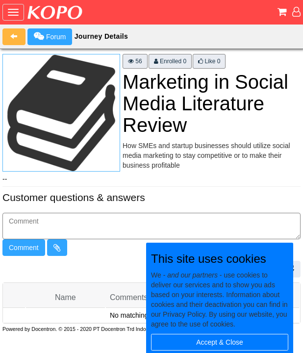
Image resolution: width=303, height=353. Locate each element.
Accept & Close (219, 342)
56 (135, 61)
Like (209, 61)
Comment (24, 248)
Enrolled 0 (170, 61)
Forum (50, 36)
